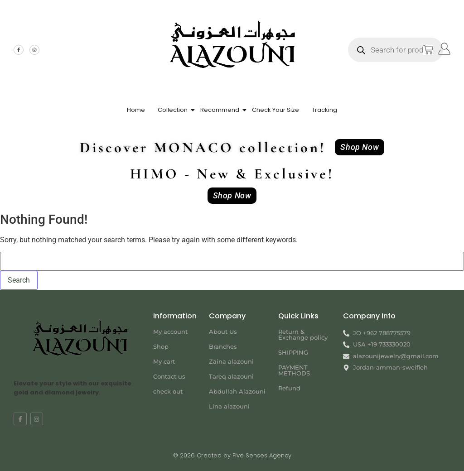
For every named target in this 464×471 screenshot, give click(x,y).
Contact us (169, 376)
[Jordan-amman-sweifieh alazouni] (396, 404)
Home (136, 110)
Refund (289, 388)
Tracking (324, 110)
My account (170, 331)
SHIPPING (293, 352)
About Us (223, 331)
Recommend (219, 110)
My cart (164, 361)
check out (168, 391)
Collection (173, 110)
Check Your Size (275, 110)
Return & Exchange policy (303, 334)
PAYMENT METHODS (294, 370)
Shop (161, 346)
